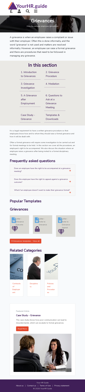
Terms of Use (45, 385)
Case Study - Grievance (28, 117)
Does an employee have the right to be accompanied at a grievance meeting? (42, 170)
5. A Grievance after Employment (29, 99)
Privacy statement (61, 385)
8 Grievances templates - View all (25, 241)
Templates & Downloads (53, 117)
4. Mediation (52, 84)
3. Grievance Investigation (28, 86)
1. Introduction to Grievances (29, 74)
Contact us (31, 385)
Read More (22, 328)
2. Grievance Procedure (52, 74)
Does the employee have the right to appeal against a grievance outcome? (42, 180)
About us (20, 385)
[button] (19, 11)
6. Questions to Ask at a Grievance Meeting (54, 101)
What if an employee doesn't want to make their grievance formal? (42, 191)
